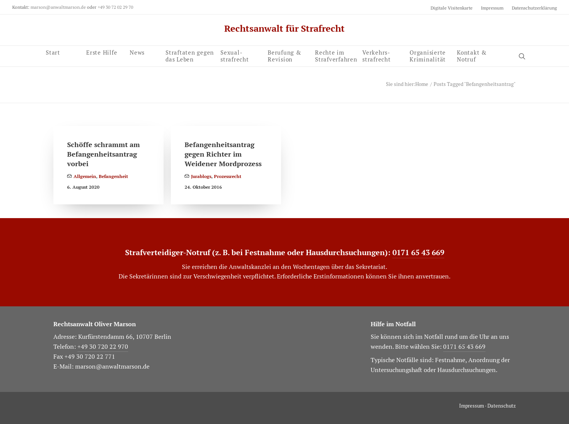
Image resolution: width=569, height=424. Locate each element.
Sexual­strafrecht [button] (234, 55)
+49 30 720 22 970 (102, 347)
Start (53, 55)
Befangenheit (113, 176)
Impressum (492, 8)
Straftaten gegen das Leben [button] (190, 55)
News (137, 52)
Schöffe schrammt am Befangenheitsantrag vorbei (103, 154)
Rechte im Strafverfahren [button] (336, 55)
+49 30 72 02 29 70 (115, 7)
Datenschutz (501, 406)
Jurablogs (201, 176)
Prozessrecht (227, 176)
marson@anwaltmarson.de (58, 7)
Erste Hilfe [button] (101, 52)
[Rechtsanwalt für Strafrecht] (284, 28)
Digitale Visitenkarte (452, 8)
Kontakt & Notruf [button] (472, 55)
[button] (430, 55)
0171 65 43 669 (418, 252)
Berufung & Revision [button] (284, 55)
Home (421, 84)
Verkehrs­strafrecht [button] (376, 55)
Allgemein (85, 176)
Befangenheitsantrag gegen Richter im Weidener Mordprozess (223, 154)
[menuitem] (453, 8)
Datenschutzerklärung (534, 8)
